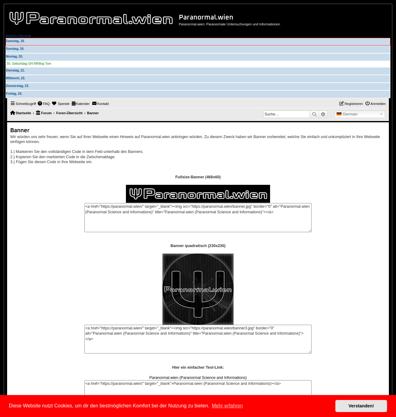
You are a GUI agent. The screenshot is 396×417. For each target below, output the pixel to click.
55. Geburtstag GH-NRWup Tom (29, 63)
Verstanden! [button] (361, 405)
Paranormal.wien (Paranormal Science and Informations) (198, 378)
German (347, 114)
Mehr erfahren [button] (227, 405)
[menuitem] (43, 103)
